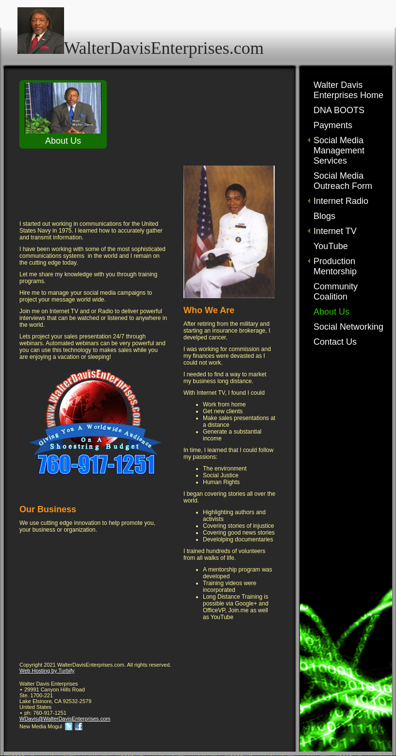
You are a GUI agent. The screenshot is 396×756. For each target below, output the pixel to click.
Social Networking (348, 327)
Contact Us (335, 342)
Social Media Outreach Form (343, 181)
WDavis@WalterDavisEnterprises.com (64, 719)
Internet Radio (341, 201)
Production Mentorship (335, 266)
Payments (333, 125)
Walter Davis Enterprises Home (348, 90)
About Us (331, 312)
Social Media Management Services (339, 150)
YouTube (331, 246)
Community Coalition (336, 292)
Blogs (324, 216)
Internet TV (335, 231)
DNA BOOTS (339, 110)
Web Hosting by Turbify (47, 670)
